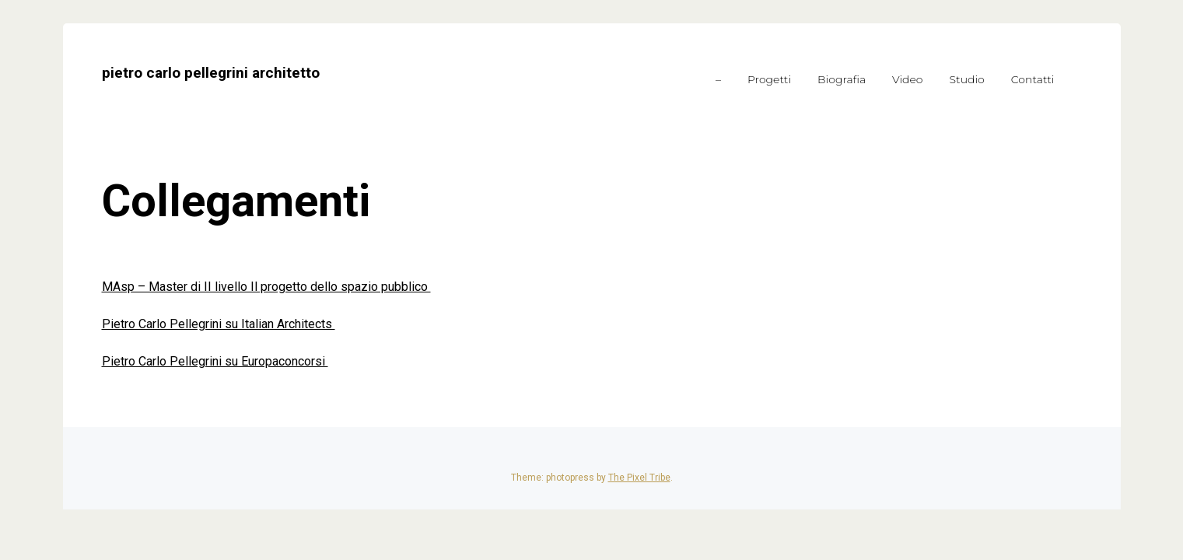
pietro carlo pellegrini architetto (211, 73)
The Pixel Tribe (639, 477)
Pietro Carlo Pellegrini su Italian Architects (218, 324)
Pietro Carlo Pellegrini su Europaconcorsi (215, 361)
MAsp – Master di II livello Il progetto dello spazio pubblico (266, 286)
